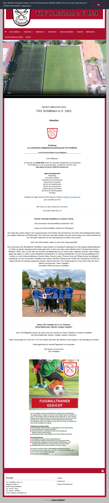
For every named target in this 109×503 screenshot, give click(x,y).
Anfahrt (60, 478)
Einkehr (28, 37)
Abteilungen (40, 32)
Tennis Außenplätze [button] (67, 32)
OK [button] (98, 4)
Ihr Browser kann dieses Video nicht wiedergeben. (54, 69)
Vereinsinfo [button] (28, 32)
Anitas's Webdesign (58, 500)
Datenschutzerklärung (65, 484)
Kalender (80, 32)
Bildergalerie (90, 32)
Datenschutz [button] (26, 6)
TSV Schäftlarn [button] (15, 32)
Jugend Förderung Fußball (14, 37)
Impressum (61, 481)
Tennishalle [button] (52, 32)
